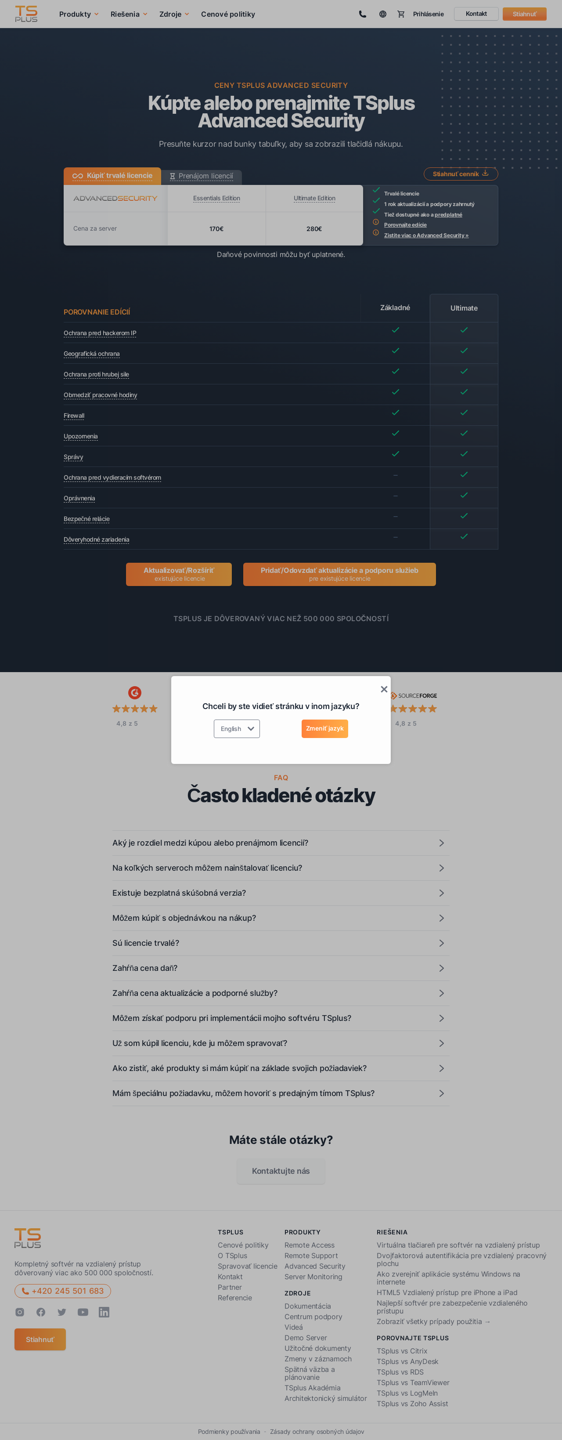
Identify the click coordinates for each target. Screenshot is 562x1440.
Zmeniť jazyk (325, 728)
